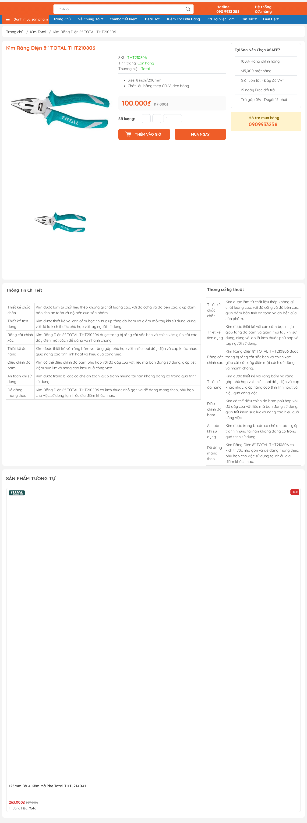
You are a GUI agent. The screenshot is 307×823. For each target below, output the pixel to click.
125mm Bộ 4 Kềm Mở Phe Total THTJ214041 (47, 787)
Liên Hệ (272, 19)
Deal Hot (152, 18)
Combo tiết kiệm (124, 18)
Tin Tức (250, 19)
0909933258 (263, 126)
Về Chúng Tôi (92, 19)
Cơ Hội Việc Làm (221, 18)
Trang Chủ (62, 18)
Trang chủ (14, 33)
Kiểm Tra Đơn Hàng (183, 18)
